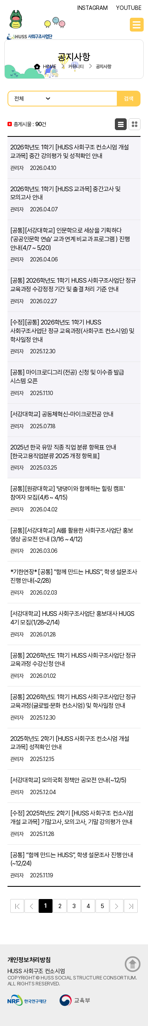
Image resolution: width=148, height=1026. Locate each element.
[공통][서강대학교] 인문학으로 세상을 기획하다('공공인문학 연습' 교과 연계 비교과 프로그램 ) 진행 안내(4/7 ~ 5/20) (70, 239)
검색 (128, 98)
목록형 (121, 124)
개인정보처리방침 (29, 960)
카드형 (135, 124)
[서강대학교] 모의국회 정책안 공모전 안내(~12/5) (68, 780)
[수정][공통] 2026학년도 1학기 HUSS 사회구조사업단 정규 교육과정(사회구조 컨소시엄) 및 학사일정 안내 (72, 331)
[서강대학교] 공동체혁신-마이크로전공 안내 (62, 414)
